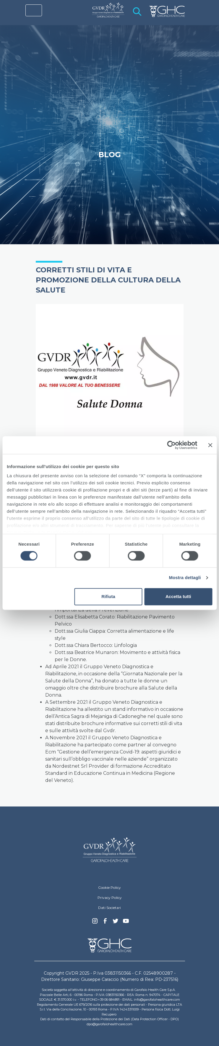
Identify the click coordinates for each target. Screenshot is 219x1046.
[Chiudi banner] (210, 445)
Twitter (115, 923)
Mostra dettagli (185, 577)
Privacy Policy (110, 897)
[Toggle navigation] (33, 10)
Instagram (94, 922)
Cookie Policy (109, 887)
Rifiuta (108, 596)
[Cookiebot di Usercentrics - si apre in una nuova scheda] (171, 445)
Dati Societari (109, 907)
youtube (125, 921)
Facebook (105, 922)
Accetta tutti (178, 596)
